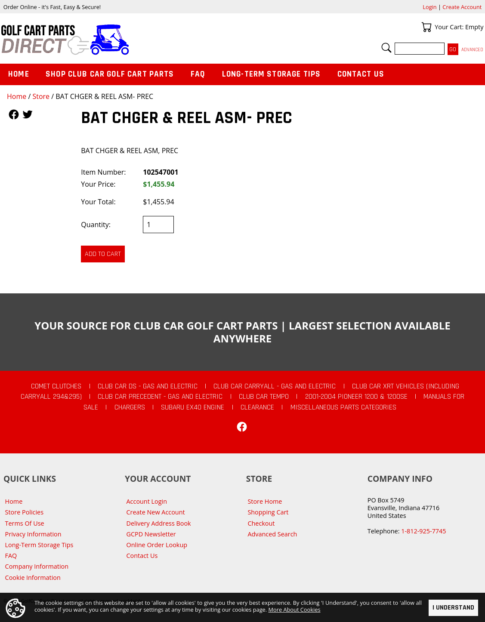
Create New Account (156, 512)
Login (429, 7)
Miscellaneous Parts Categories (343, 407)
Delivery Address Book (159, 523)
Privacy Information (33, 534)
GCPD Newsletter (151, 534)
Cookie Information (33, 577)
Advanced (472, 49)
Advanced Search (272, 534)
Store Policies (24, 512)
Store (40, 96)
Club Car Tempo (264, 396)
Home (16, 96)
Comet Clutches (56, 386)
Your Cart (426, 27)
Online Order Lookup (157, 545)
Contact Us (361, 74)
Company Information (36, 566)
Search (386, 48)
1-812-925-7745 (423, 531)
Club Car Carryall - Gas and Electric (274, 386)
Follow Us (14, 114)
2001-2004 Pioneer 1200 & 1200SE (356, 396)
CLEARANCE (257, 407)
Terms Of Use (24, 523)
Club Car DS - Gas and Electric (148, 386)
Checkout (261, 523)
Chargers (129, 407)
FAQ (198, 74)
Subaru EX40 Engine (192, 407)
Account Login (147, 501)
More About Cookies (295, 610)
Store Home (264, 501)
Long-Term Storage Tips (271, 74)
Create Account (462, 7)
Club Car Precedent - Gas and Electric (160, 396)
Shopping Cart (267, 512)
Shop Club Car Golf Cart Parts (110, 74)
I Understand (453, 607)
